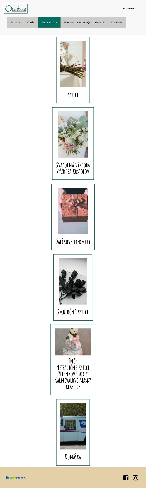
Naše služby (49, 22)
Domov (15, 22)
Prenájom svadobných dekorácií (84, 22)
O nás (31, 22)
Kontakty (116, 22)
